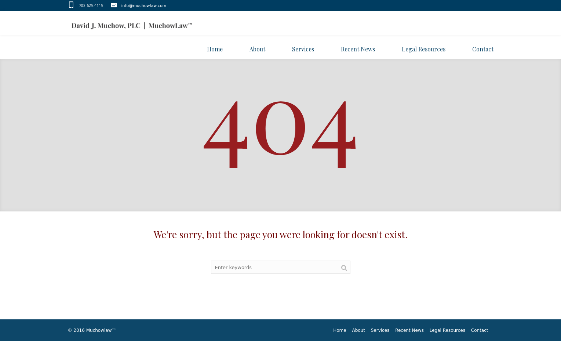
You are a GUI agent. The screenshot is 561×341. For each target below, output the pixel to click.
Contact (479, 330)
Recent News (409, 330)
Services (380, 330)
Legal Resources (447, 330)
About (358, 330)
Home (339, 330)
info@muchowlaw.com (144, 5)
